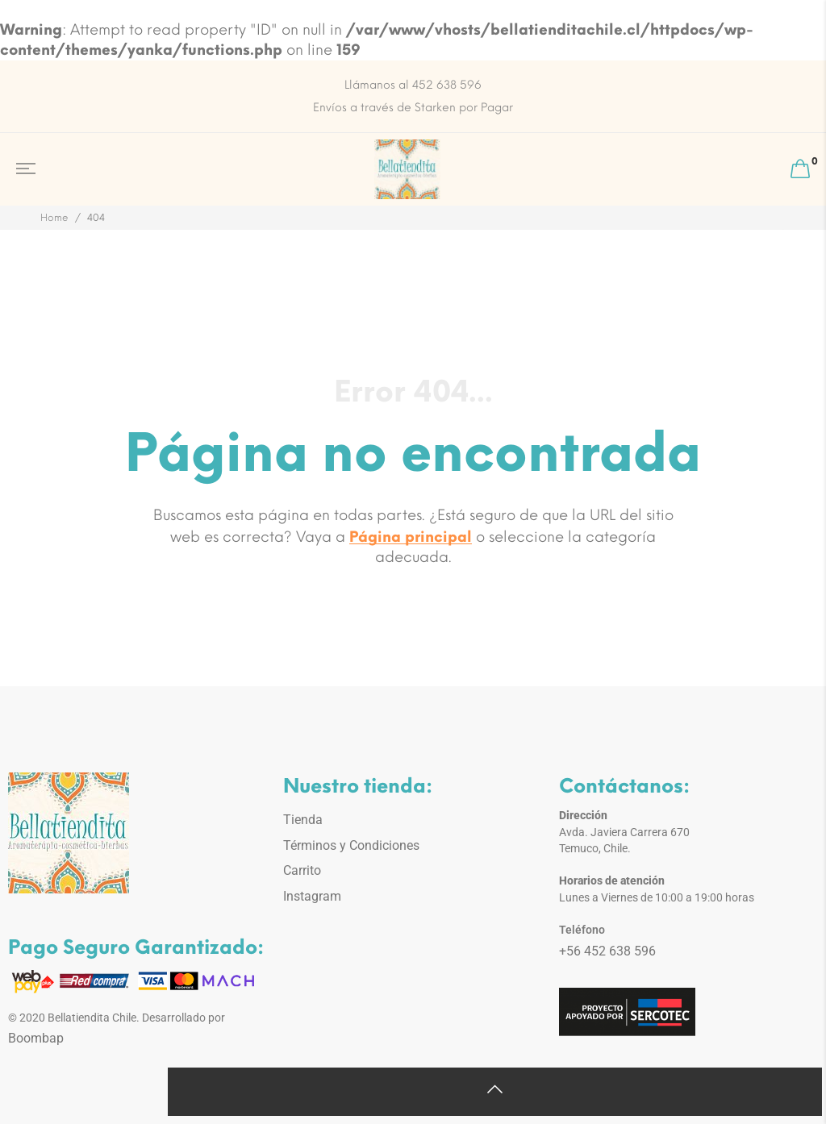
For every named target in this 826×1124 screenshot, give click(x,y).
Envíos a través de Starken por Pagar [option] (413, 107)
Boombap (36, 1038)
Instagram (312, 896)
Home (54, 217)
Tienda (303, 819)
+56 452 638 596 (607, 951)
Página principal (410, 537)
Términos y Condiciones (351, 845)
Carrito (302, 870)
